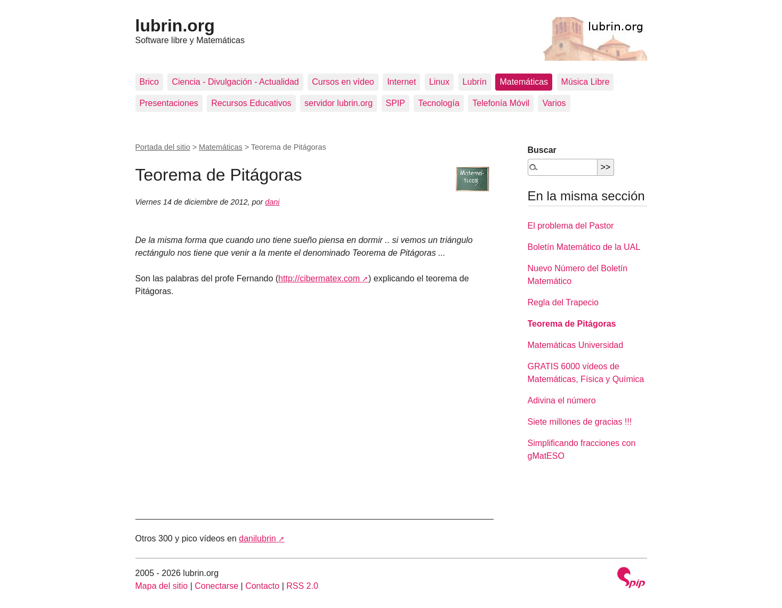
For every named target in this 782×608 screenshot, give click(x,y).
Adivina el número (562, 400)
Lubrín (475, 81)
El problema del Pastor (571, 225)
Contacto (262, 585)
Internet (401, 81)
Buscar (542, 150)
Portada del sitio (162, 147)
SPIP (395, 103)
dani (272, 202)
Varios (554, 103)
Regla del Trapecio (563, 302)
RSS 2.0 (302, 585)
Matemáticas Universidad (576, 345)
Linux (439, 81)
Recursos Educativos (251, 103)
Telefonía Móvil (500, 103)
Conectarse (216, 585)
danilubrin (257, 538)
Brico (149, 81)
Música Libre (585, 81)
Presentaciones (169, 103)
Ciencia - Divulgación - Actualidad (235, 81)
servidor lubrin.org (338, 103)
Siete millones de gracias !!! (580, 421)
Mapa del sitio (161, 585)
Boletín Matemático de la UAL (584, 247)
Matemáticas (523, 81)
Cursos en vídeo (343, 81)
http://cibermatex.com (319, 278)
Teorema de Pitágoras (572, 323)
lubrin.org (175, 25)
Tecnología (438, 103)
